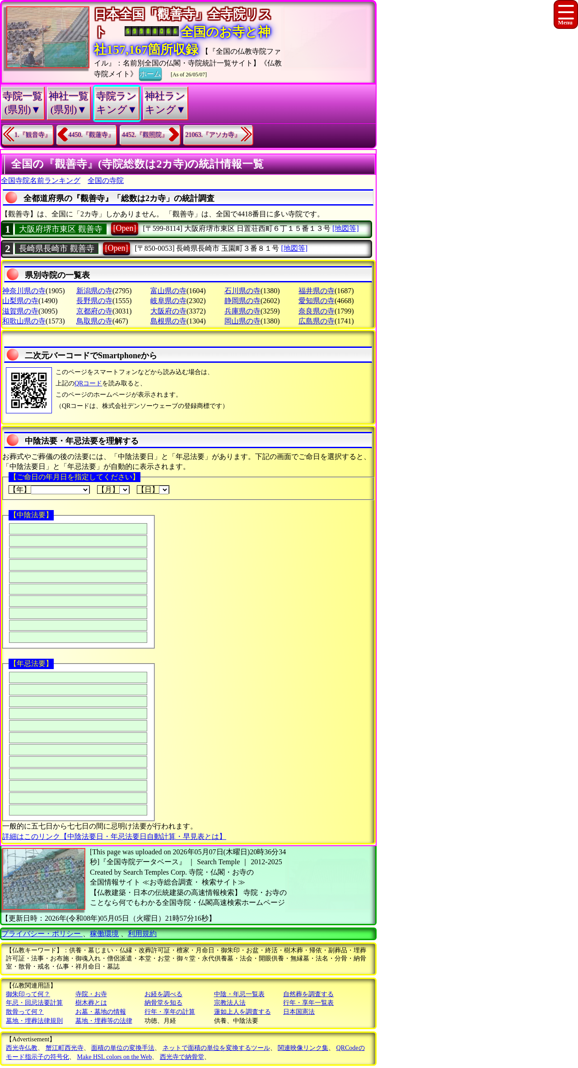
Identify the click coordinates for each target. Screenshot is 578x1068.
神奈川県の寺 (24, 291)
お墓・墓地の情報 (100, 1011)
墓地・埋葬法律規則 (34, 1020)
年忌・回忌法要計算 (34, 1002)
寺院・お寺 (91, 994)
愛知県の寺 (316, 300)
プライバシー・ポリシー (42, 933)
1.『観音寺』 (32, 134)
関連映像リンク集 (303, 1048)
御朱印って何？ (28, 994)
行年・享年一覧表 (308, 1002)
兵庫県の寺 (242, 311)
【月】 (113, 490)
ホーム (150, 73)
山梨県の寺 (20, 300)
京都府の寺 (94, 311)
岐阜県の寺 (168, 300)
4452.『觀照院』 (145, 134)
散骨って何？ (25, 1011)
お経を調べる (163, 994)
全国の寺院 (106, 180)
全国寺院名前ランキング (40, 180)
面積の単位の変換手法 (122, 1048)
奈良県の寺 (316, 311)
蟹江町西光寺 (65, 1048)
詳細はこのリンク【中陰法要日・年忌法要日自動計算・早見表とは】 (114, 836)
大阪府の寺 (168, 311)
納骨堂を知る (163, 1002)
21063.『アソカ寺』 (213, 134)
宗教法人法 (230, 1002)
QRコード (88, 383)
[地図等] (345, 228)
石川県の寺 (242, 291)
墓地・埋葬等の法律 (103, 1020)
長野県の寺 (94, 300)
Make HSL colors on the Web (114, 1057)
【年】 (49, 490)
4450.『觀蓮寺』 (92, 134)
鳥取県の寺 (94, 321)
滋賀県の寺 (20, 311)
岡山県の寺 (242, 321)
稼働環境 (104, 933)
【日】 (153, 490)
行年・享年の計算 (169, 1011)
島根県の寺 (168, 321)
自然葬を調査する (308, 994)
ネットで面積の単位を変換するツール (216, 1048)
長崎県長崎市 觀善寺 (56, 248)
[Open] (124, 228)
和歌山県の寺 (24, 321)
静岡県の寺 (242, 300)
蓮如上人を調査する (242, 1011)
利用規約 (142, 933)
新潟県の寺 (94, 291)
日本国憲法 (299, 1011)
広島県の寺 (316, 321)
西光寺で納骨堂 (182, 1057)
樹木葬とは (91, 1002)
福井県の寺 (316, 291)
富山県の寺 (168, 291)
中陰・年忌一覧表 (239, 994)
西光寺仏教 (21, 1048)
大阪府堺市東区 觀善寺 (61, 229)
